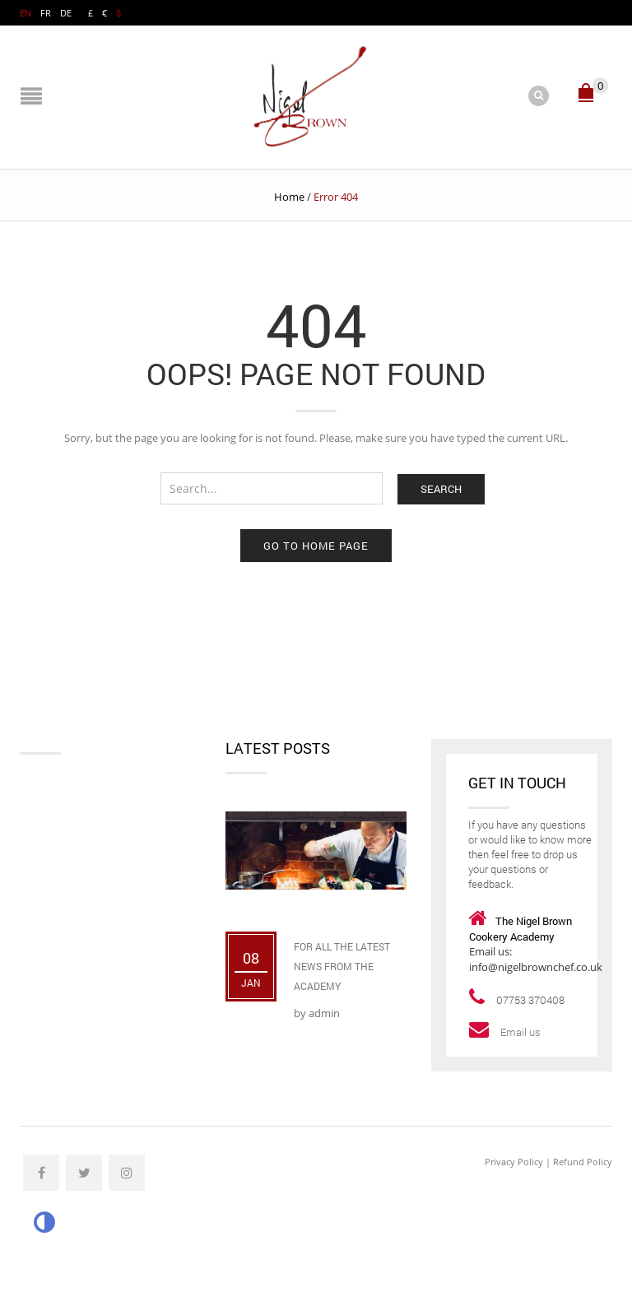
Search (441, 488)
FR (45, 13)
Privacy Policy (514, 1161)
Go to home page (316, 545)
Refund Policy (582, 1161)
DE (66, 13)
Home (289, 196)
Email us (521, 1032)
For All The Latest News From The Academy (342, 966)
